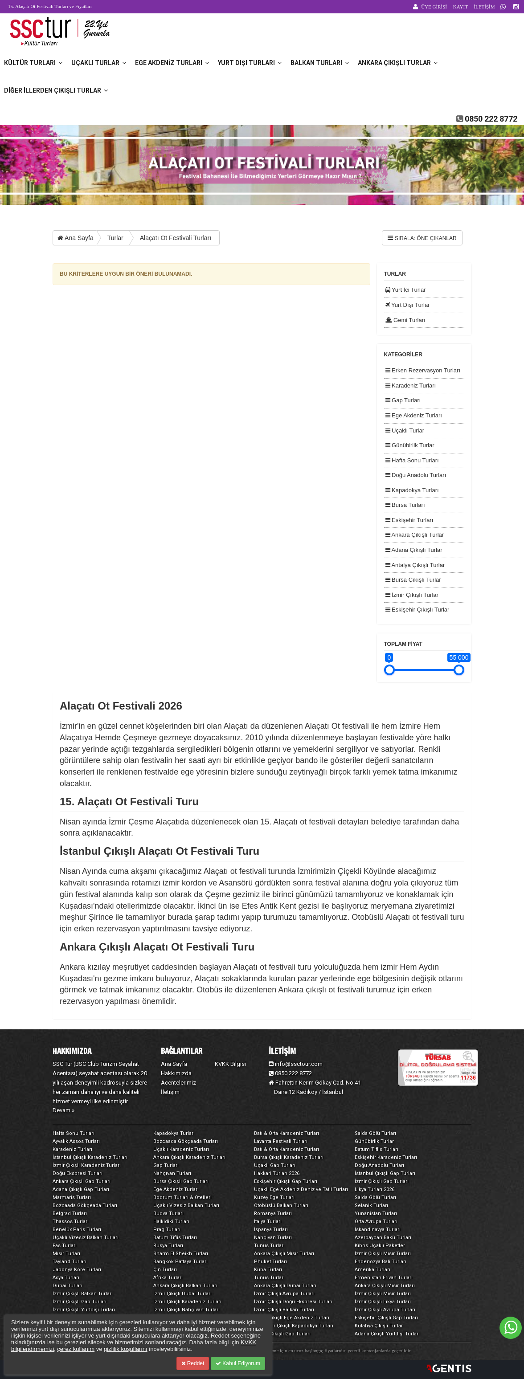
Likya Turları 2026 (374, 1189)
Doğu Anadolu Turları (415, 475)
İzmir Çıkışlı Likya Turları (383, 1302)
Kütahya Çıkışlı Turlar (379, 1326)
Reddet (192, 1363)
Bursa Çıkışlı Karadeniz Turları (288, 1157)
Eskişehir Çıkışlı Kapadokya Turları (293, 1326)
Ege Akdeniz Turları (172, 62)
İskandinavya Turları (378, 1229)
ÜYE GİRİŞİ (434, 6)
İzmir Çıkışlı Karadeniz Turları (87, 1165)
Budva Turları (168, 1213)
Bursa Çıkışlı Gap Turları (181, 1181)
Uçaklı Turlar (98, 62)
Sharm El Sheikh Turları (180, 1254)
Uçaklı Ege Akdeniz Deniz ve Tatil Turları (301, 1189)
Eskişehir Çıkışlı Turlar (417, 609)
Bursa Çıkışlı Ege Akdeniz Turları (291, 1318)
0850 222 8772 (491, 118)
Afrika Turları (168, 1278)
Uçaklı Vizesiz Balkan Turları (186, 1205)
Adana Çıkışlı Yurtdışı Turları (387, 1334)
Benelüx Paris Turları (77, 1229)
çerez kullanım (75, 1349)
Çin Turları (165, 1270)
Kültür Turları (33, 62)
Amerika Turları (372, 1270)
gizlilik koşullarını (125, 1349)
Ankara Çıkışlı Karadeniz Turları (189, 1157)
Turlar (115, 237)
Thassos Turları (71, 1221)
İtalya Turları (268, 1221)
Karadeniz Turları (410, 385)
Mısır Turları (66, 1254)
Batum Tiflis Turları (376, 1149)
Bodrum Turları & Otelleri (182, 1197)
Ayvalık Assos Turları (76, 1141)
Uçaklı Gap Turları (274, 1165)
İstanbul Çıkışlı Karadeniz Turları (90, 1157)
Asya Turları (66, 1278)
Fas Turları (65, 1245)
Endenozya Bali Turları (380, 1262)
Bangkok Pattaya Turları (180, 1262)
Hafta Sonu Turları (412, 460)
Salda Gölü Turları (375, 1133)
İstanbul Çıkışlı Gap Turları (385, 1173)
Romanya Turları (273, 1213)
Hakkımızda (176, 1073)
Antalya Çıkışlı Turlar (415, 565)
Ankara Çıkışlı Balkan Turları (185, 1286)
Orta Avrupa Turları (376, 1221)
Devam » (63, 1110)
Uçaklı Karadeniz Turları (181, 1149)
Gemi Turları (405, 320)
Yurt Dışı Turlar (407, 305)
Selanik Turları (371, 1205)
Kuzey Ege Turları (274, 1197)
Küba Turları (268, 1270)
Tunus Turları (269, 1245)
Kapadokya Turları (412, 490)
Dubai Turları (67, 1286)
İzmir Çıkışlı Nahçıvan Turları (186, 1310)
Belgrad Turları (70, 1213)
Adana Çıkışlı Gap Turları (81, 1189)
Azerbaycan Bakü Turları (383, 1237)
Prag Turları (166, 1229)
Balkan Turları (320, 62)
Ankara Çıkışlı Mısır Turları (284, 1254)
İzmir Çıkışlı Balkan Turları (83, 1294)
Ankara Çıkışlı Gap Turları (82, 1181)
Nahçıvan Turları (172, 1173)
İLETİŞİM (484, 6)
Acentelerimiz (178, 1082)
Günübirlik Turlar (409, 445)
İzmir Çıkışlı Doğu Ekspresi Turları (293, 1302)
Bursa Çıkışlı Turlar (413, 579)
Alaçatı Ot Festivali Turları (175, 237)
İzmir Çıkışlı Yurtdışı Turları (84, 1310)
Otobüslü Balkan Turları (281, 1205)
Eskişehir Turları (409, 520)
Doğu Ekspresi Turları (77, 1173)
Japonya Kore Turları (77, 1270)
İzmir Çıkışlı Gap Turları (382, 1181)
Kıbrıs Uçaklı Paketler (380, 1245)
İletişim (170, 1092)
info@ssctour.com (296, 1064)
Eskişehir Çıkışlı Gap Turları (285, 1181)
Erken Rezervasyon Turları (423, 370)
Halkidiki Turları (171, 1221)
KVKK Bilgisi (230, 1064)
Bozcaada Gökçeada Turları (185, 1141)
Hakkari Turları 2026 (276, 1173)
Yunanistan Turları (376, 1213)
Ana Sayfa (75, 237)
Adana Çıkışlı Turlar (413, 550)
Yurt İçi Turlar (405, 289)
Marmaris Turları (72, 1197)
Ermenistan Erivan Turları (384, 1278)
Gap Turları (403, 400)
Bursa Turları (405, 505)
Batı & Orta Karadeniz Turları (286, 1133)
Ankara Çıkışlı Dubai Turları (285, 1286)
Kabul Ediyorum (238, 1363)
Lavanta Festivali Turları (280, 1141)
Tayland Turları (69, 1262)
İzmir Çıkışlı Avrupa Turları (284, 1294)
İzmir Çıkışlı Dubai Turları (182, 1294)
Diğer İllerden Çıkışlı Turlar (56, 90)
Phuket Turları (270, 1262)
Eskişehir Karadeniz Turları (386, 1157)
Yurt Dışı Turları (250, 62)
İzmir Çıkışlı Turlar (411, 595)
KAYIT (460, 6)
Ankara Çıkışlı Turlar (398, 62)
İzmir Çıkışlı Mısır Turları (383, 1254)
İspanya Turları (271, 1229)
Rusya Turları (168, 1245)
